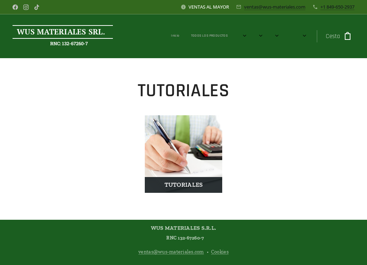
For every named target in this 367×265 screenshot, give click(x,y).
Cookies (220, 252)
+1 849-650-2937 (337, 7)
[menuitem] (193, 36)
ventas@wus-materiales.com (274, 7)
